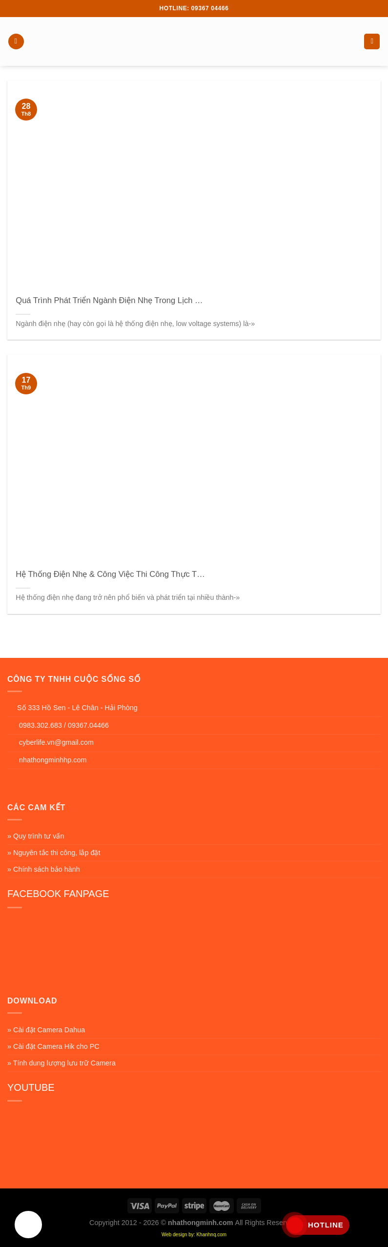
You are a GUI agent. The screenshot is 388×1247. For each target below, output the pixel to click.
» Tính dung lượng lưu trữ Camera (61, 1063)
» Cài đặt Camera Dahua (46, 1030)
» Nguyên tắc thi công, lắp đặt (53, 853)
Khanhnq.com (211, 1234)
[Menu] (16, 42)
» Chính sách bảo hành (43, 869)
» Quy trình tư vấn (35, 836)
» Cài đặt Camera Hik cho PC (53, 1046)
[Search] (372, 42)
